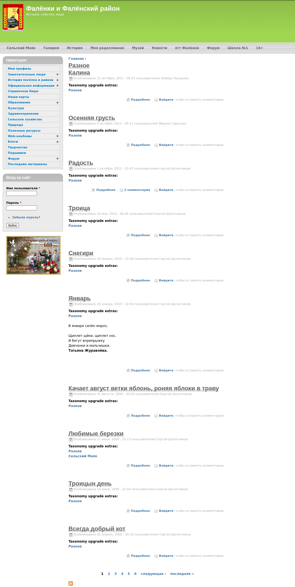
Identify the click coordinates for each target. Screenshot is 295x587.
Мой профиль (19, 68)
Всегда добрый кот (96, 528)
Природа (15, 125)
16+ (260, 48)
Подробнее (140, 99)
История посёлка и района (30, 80)
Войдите (166, 99)
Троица (79, 208)
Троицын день (89, 483)
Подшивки (17, 153)
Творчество (17, 147)
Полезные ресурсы (24, 130)
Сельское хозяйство (25, 119)
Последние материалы (27, 164)
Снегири (80, 253)
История (75, 48)
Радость (80, 162)
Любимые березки (96, 433)
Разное (75, 90)
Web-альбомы (20, 136)
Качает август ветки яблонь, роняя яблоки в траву (143, 388)
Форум (213, 48)
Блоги (13, 141)
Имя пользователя (23, 188)
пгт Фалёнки (187, 48)
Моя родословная (107, 48)
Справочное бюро (23, 91)
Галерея (51, 48)
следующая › (153, 574)
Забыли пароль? (26, 217)
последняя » (182, 574)
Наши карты (18, 97)
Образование (19, 102)
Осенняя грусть (91, 117)
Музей (138, 48)
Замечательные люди (26, 74)
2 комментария (137, 190)
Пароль (14, 203)
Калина (79, 72)
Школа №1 (238, 48)
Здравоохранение (23, 113)
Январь (79, 298)
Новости (159, 48)
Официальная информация (31, 86)
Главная (76, 59)
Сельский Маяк (82, 456)
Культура (16, 108)
